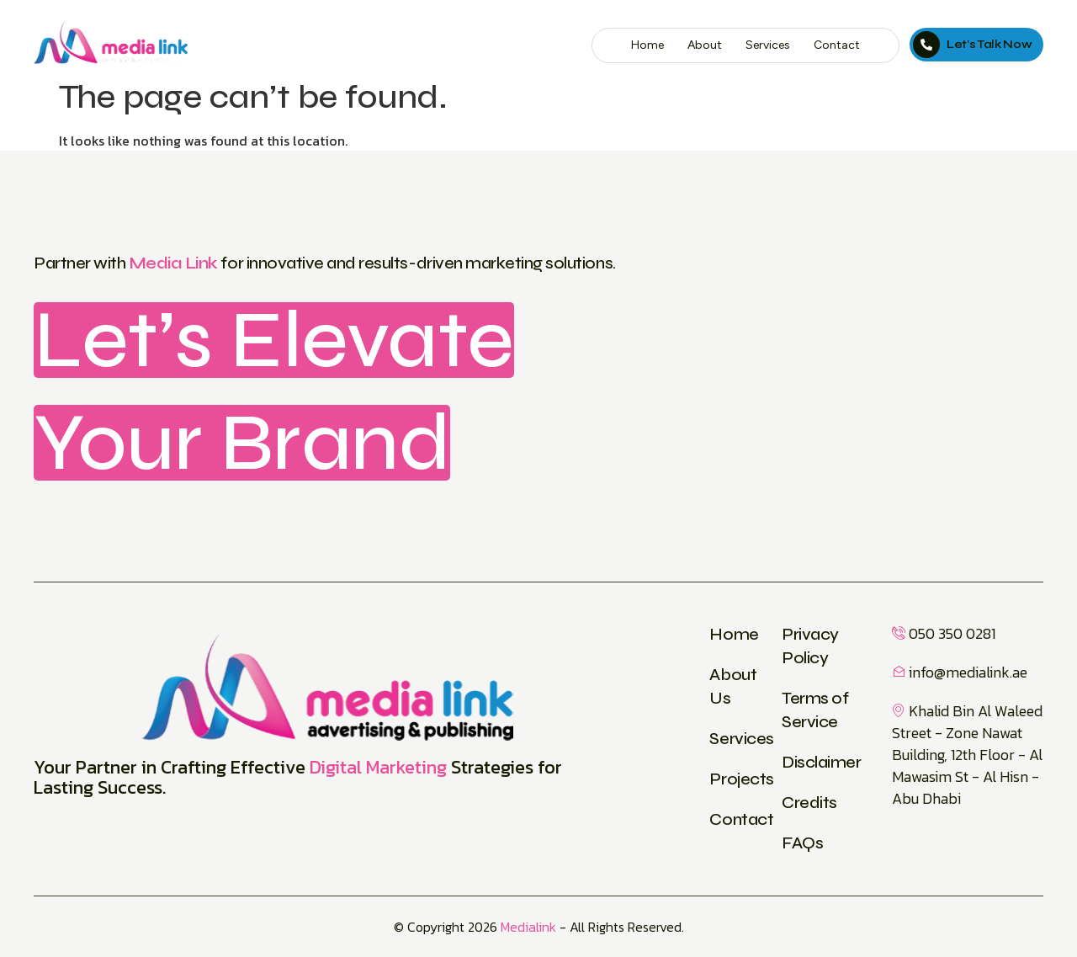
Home (647, 45)
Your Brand (242, 443)
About (704, 45)
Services (767, 45)
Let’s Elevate (274, 340)
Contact (837, 45)
